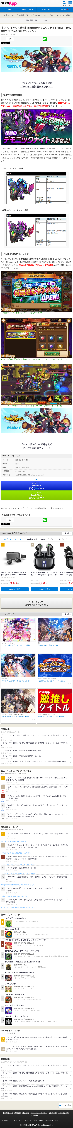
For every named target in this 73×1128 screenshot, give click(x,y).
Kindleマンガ (32, 539)
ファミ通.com (63, 1113)
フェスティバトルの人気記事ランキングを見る (16, 853)
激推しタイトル (41, 20)
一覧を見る (67, 533)
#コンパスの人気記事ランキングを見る (14, 841)
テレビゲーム (62, 539)
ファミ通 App (9, 3)
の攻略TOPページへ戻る (36, 603)
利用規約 (17, 1113)
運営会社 (25, 1113)
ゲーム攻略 (36, 15)
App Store (36, 486)
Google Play (36, 495)
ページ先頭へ (66, 1105)
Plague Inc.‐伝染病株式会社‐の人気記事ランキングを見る (19, 884)
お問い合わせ (8, 1113)
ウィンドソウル (47, 15)
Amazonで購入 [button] (14, 589)
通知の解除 (53, 1113)
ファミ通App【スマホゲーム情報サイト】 (15, 15)
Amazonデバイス (47, 539)
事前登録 (29, 20)
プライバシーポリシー (39, 1113)
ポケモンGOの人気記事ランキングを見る (14, 896)
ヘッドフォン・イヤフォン (13, 539)
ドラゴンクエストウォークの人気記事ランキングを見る (19, 864)
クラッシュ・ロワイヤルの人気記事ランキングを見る (18, 873)
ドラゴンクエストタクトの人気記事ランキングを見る (18, 907)
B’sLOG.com (35, 1115)
